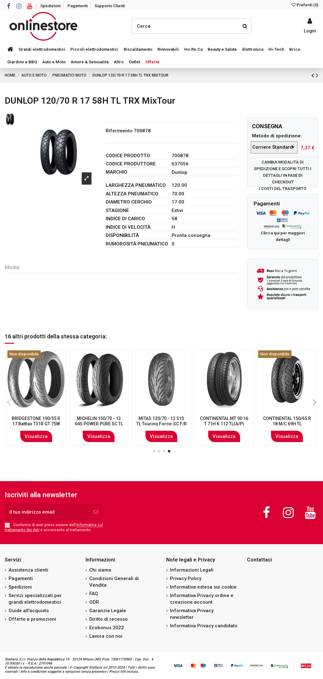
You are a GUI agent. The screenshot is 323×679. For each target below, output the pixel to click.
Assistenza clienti (28, 570)
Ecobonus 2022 (106, 627)
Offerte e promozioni (32, 619)
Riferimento (119, 131)
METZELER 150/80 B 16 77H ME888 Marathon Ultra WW (98, 424)
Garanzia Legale (107, 610)
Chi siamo (100, 570)
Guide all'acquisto (29, 610)
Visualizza (36, 436)
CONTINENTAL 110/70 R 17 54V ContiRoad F (161, 421)
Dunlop (179, 172)
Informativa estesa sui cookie (203, 587)
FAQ (93, 593)
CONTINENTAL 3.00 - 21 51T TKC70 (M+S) (224, 421)
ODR (94, 602)
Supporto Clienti (110, 5)
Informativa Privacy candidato (204, 626)
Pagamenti (78, 5)
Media (12, 267)
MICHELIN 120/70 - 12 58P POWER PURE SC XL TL (36, 424)
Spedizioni (51, 5)
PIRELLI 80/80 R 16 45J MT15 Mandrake (287, 421)
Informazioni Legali (192, 570)
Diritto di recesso (108, 619)
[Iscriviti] (96, 512)
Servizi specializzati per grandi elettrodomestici (35, 599)
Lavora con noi (105, 636)
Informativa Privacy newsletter (192, 614)
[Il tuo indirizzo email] (47, 512)
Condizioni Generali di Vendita (114, 582)
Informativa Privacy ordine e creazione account (201, 599)
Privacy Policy (185, 578)
